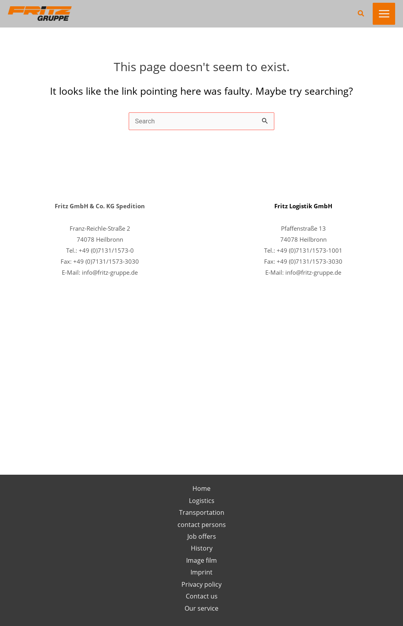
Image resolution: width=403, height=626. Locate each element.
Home (201, 488)
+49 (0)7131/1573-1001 (309, 250)
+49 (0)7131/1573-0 (106, 250)
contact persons (201, 524)
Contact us (202, 595)
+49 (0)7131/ (294, 261)
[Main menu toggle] (384, 14)
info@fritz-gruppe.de (110, 272)
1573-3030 (327, 261)
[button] (361, 14)
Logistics (201, 500)
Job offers (201, 536)
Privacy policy (201, 584)
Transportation (201, 512)
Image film (201, 560)
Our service (201, 608)
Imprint (201, 571)
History (202, 548)
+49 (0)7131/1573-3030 (106, 261)
